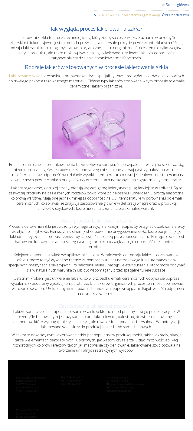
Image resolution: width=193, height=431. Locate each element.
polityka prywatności (119, 391)
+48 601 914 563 (117, 381)
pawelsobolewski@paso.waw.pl (139, 15)
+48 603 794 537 (107, 15)
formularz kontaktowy (120, 387)
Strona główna (175, 5)
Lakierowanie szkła (24, 75)
